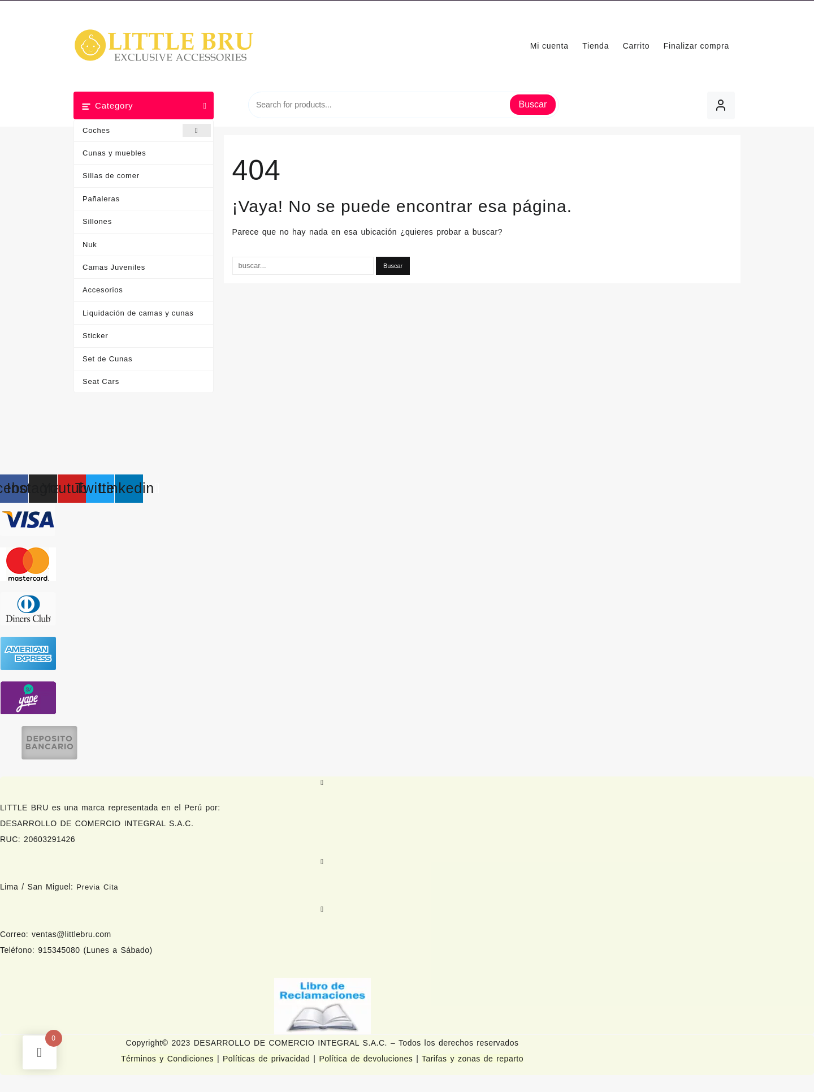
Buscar (533, 104)
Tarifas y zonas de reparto (472, 1058)
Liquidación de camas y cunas (138, 313)
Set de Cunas (107, 359)
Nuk (90, 244)
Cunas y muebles (114, 153)
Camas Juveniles (114, 267)
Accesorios (103, 290)
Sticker (95, 335)
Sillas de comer (111, 175)
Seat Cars (101, 381)
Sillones (97, 221)
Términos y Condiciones (169, 1058)
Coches (147, 130)
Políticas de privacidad (266, 1058)
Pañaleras (101, 199)
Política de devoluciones (366, 1058)
